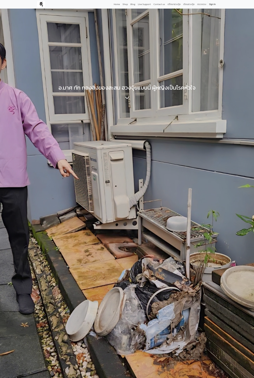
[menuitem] (116, 4)
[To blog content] (127, 97)
